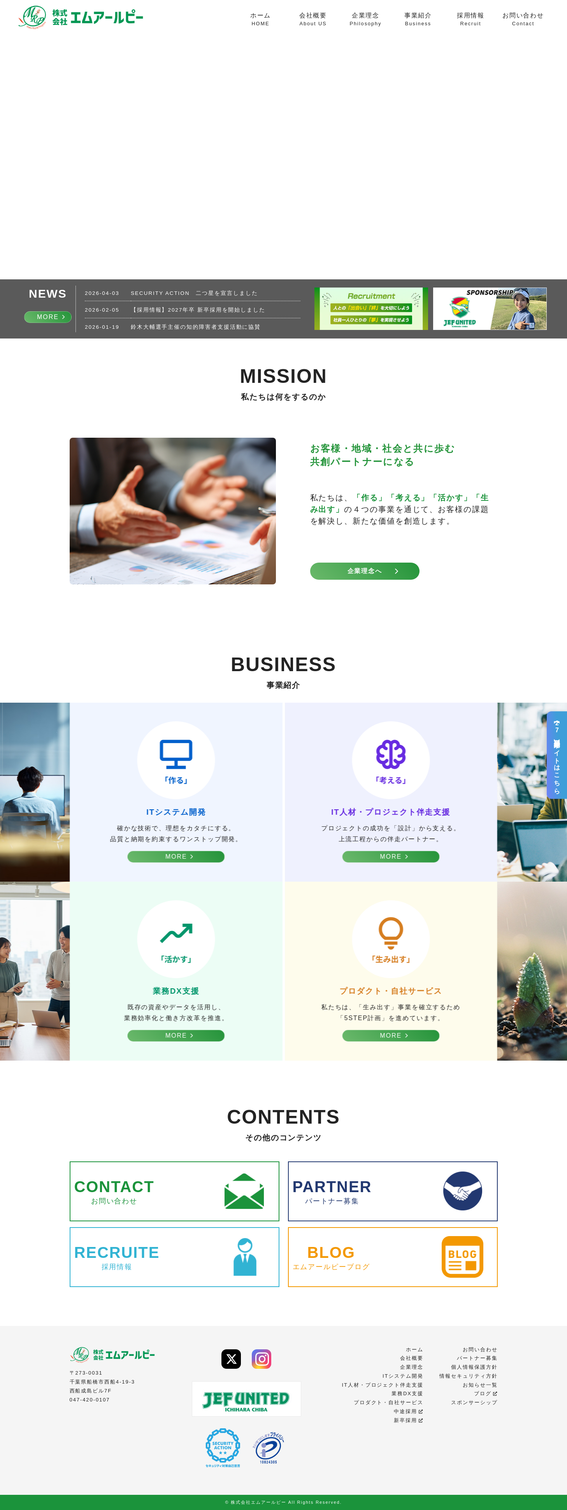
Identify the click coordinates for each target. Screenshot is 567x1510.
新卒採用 (408, 1420)
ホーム (260, 20)
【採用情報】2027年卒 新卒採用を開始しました (198, 310)
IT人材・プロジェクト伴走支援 (382, 1385)
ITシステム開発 (403, 1376)
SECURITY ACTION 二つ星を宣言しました (194, 293)
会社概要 (313, 20)
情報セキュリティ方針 (468, 1376)
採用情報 (470, 20)
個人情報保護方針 (474, 1367)
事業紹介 (418, 20)
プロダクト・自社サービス (388, 1402)
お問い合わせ (523, 20)
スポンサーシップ (474, 1402)
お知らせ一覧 (480, 1385)
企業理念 (365, 20)
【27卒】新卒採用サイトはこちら (557, 755)
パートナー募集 (477, 1358)
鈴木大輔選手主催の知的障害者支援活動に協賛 (196, 327)
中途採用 (408, 1411)
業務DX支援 (407, 1393)
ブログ (486, 1393)
